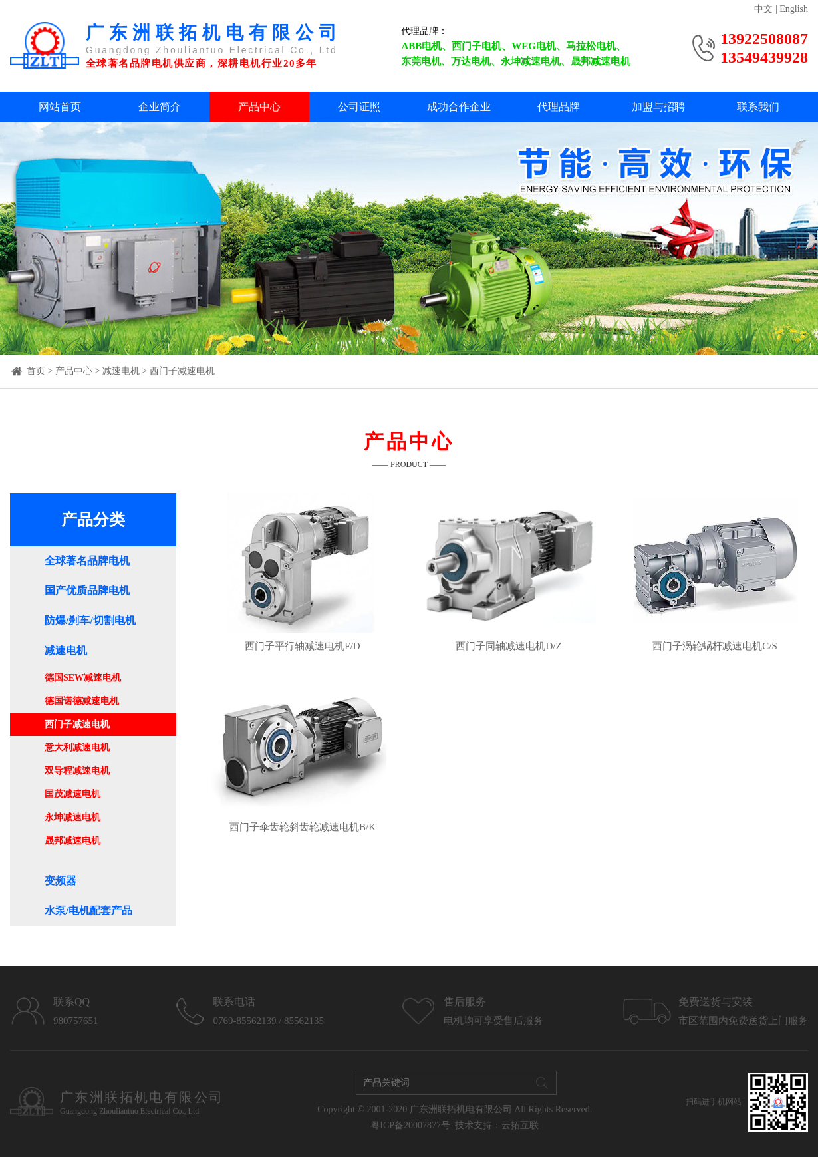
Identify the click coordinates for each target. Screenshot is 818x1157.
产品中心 (259, 106)
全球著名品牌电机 (87, 560)
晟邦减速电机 (72, 841)
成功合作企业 (459, 106)
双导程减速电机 (77, 771)
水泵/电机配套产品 (88, 910)
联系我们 (758, 106)
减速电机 (121, 371)
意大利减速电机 (77, 747)
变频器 (60, 880)
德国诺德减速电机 (82, 701)
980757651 (75, 1020)
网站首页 (60, 106)
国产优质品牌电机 (87, 590)
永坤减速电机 (72, 817)
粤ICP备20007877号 (410, 1125)
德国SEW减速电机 (83, 678)
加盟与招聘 (658, 106)
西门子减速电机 (182, 371)
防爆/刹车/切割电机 (90, 620)
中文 (763, 9)
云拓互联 (520, 1125)
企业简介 (159, 106)
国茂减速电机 (72, 794)
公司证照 (359, 106)
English (793, 9)
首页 (36, 371)
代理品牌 (558, 106)
